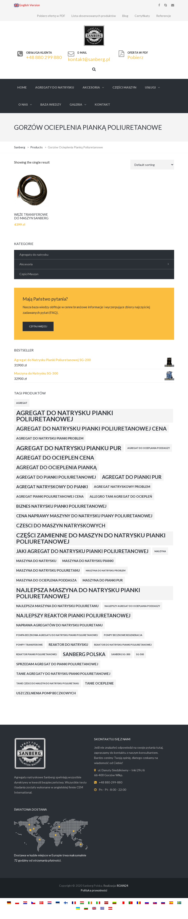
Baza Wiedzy (50, 104)
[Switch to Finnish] (66, 902)
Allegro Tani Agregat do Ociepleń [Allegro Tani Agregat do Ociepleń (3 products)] (121, 496)
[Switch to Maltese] (122, 902)
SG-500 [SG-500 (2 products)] (140, 654)
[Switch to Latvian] (106, 902)
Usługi (150, 87)
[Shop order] (152, 165)
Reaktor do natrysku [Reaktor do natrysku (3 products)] (68, 644)
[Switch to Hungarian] (82, 902)
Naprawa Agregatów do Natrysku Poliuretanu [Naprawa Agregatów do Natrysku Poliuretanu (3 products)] (59, 625)
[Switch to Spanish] (171, 902)
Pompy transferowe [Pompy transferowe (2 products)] (29, 644)
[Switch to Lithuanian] (114, 902)
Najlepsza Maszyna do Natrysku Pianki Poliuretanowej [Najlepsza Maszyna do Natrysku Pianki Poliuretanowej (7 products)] (78, 593)
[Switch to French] (74, 902)
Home (22, 87)
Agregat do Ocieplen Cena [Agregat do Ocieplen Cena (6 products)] (55, 457)
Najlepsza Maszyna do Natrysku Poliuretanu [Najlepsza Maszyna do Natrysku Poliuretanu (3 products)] (57, 606)
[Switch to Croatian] (25, 902)
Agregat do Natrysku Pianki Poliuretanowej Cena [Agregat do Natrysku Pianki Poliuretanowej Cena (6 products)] (91, 428)
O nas (23, 104)
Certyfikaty (142, 16)
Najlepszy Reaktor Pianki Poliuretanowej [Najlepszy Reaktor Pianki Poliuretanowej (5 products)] (73, 615)
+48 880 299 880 (44, 57)
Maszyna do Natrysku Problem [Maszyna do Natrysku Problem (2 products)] (105, 570)
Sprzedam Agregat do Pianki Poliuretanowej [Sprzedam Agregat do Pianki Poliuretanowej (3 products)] (57, 664)
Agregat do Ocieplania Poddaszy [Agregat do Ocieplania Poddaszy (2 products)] (148, 448)
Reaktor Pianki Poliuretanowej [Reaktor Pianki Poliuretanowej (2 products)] (36, 654)
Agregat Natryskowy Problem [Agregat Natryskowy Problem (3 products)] (122, 486)
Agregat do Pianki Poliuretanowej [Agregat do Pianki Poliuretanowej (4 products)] (56, 477)
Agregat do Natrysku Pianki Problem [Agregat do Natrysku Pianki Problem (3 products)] (49, 438)
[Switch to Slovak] (155, 902)
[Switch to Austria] (110, 908)
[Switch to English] (94, 908)
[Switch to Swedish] (179, 902)
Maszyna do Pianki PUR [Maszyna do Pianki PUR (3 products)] (103, 580)
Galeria (76, 104)
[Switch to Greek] (102, 908)
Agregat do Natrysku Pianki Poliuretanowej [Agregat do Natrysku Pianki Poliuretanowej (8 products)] (64, 416)
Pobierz (135, 57)
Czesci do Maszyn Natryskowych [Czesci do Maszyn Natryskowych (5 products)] (60, 525)
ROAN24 (122, 885)
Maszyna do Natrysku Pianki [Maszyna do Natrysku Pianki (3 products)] (88, 561)
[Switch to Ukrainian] (78, 908)
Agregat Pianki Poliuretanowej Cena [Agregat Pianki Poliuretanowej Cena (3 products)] (50, 496)
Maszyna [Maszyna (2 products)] (160, 551)
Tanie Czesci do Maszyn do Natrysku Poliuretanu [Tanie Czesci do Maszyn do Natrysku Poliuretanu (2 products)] (47, 683)
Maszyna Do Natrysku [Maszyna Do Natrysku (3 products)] (36, 561)
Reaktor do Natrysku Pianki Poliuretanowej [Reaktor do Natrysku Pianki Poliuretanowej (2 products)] (123, 644)
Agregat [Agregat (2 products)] (21, 402)
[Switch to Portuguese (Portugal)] (131, 902)
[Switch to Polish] (17, 902)
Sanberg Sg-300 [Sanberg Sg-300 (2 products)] (120, 654)
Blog (125, 16)
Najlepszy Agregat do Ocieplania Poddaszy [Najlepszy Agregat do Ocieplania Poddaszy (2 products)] (132, 606)
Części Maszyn (124, 87)
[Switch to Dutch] (49, 902)
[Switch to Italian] (98, 902)
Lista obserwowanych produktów (93, 16)
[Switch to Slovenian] (163, 902)
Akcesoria (91, 87)
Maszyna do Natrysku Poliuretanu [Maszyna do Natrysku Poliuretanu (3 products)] (48, 570)
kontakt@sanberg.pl (89, 59)
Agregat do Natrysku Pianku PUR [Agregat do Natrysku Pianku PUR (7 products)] (68, 447)
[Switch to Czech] (33, 902)
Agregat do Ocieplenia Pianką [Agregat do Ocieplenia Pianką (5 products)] (56, 467)
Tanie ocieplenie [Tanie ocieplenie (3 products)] (99, 683)
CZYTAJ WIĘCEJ (38, 326)
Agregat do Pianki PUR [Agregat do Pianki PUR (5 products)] (132, 477)
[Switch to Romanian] (139, 902)
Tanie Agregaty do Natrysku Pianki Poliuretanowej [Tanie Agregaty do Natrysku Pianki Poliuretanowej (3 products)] (63, 674)
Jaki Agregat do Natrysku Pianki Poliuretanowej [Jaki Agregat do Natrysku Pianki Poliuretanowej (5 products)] (82, 551)
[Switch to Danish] (41, 902)
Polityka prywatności (94, 890)
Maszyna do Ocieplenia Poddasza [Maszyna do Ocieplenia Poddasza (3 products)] (46, 580)
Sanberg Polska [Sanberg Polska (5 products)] (84, 654)
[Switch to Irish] (90, 902)
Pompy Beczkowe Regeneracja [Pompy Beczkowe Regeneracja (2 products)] (123, 635)
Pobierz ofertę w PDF (51, 16)
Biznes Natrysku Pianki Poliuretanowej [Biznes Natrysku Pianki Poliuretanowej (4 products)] (61, 506)
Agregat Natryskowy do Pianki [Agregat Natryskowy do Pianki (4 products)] (52, 486)
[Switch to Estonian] (58, 902)
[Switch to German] (9, 902)
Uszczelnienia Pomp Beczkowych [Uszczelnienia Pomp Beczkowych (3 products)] (46, 693)
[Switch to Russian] (147, 902)
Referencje (163, 16)
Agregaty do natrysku (54, 87)
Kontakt (102, 104)
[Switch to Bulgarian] (86, 908)
